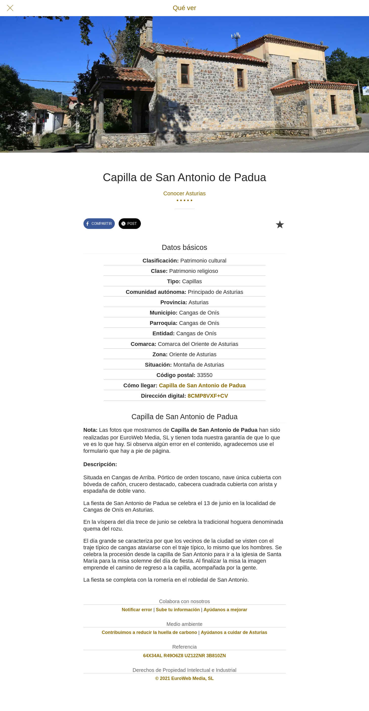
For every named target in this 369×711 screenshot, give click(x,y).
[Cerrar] (10, 8)
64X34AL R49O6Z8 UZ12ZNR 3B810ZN (184, 655)
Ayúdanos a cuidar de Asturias (234, 632)
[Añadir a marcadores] (280, 224)
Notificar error (137, 609)
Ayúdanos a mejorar (225, 609)
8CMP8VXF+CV (208, 396)
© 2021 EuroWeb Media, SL (184, 678)
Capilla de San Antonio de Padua (202, 385)
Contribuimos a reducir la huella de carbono (149, 632)
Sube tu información (178, 609)
